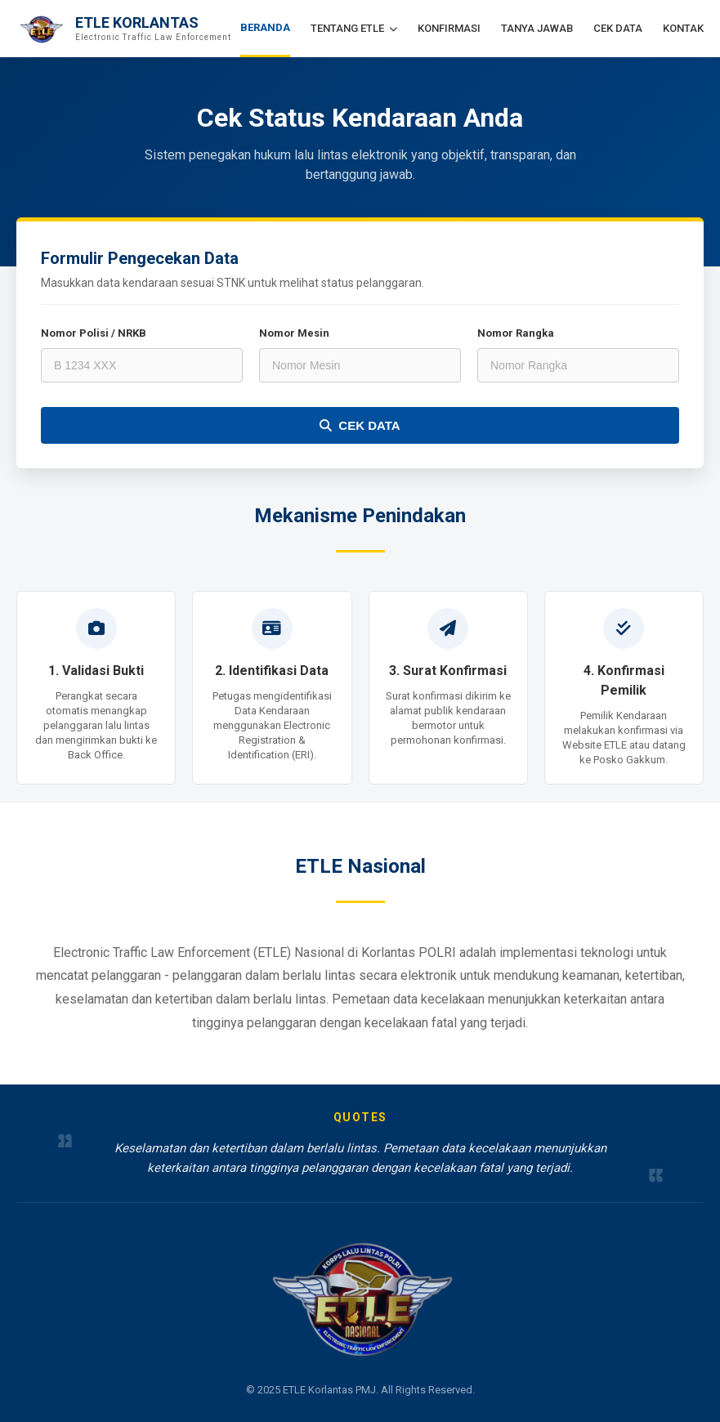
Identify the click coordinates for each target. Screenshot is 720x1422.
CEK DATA (617, 28)
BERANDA (265, 27)
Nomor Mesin (294, 333)
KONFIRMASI (449, 28)
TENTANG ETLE (354, 28)
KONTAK (683, 28)
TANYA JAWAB (537, 28)
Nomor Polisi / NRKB (93, 333)
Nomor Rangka (515, 333)
